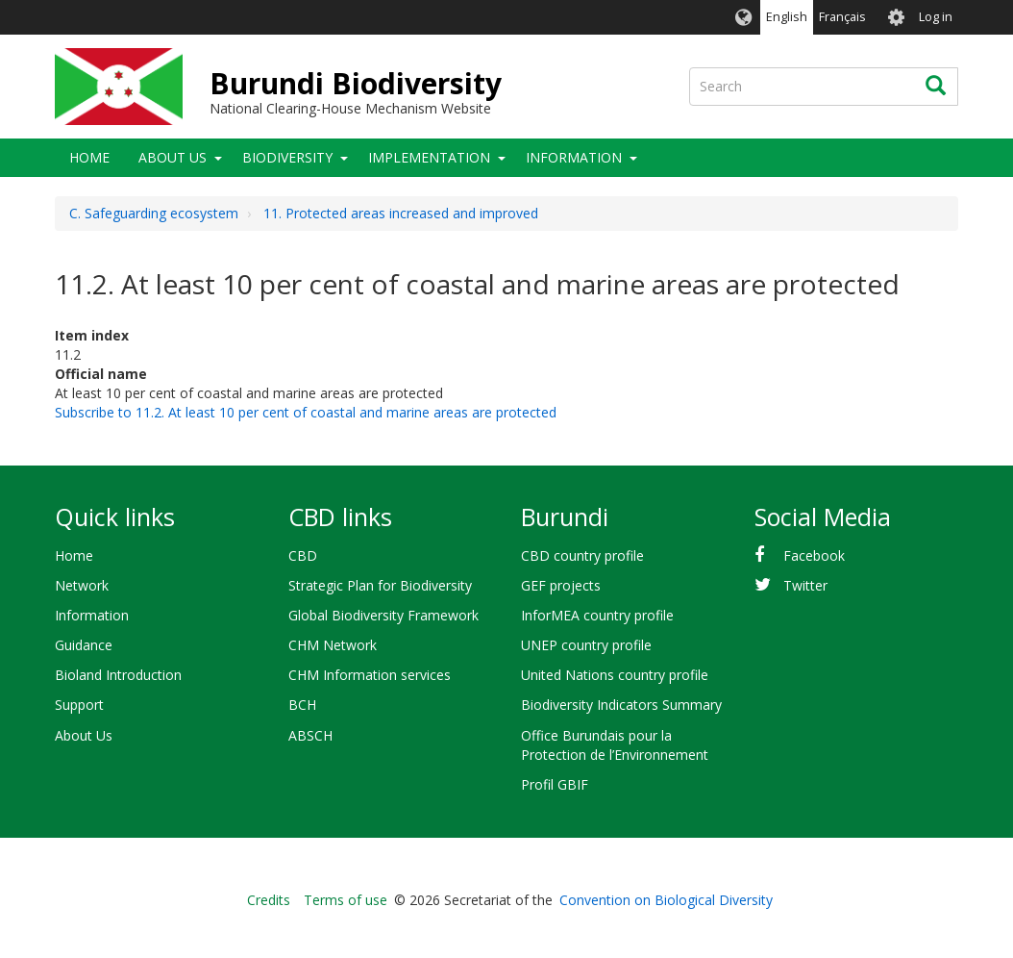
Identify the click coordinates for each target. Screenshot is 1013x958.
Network (82, 585)
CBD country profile (582, 555)
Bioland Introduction (118, 675)
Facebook (814, 555)
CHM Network (332, 645)
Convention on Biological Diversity (666, 900)
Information (574, 157)
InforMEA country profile (597, 615)
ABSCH (310, 735)
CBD (302, 555)
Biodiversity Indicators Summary (621, 704)
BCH (302, 704)
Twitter (805, 585)
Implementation (429, 157)
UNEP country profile (586, 645)
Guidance (83, 645)
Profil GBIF (554, 784)
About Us (172, 157)
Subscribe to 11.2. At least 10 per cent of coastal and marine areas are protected (305, 412)
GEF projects (561, 585)
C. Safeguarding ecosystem (153, 213)
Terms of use (345, 900)
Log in (935, 17)
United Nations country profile (614, 675)
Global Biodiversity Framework (383, 615)
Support (79, 704)
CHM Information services (369, 675)
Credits (268, 900)
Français (842, 17)
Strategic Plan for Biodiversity (380, 585)
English (786, 17)
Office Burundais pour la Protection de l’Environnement (614, 745)
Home (89, 157)
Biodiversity (287, 157)
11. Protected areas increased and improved (400, 213)
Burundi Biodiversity (356, 83)
